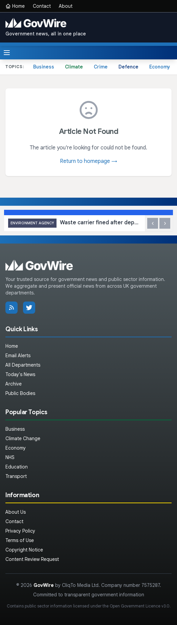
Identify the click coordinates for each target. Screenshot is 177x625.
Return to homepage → (88, 161)
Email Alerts (17, 355)
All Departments (22, 365)
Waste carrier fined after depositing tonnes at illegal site (74, 223)
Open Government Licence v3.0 (140, 605)
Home (15, 6)
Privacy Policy (20, 531)
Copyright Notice (24, 550)
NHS (10, 457)
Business (43, 67)
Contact (42, 6)
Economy (159, 67)
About (65, 6)
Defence (128, 67)
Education (16, 467)
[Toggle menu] (7, 52)
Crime (101, 67)
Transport (16, 476)
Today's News (20, 374)
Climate (74, 67)
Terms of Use (19, 540)
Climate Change (22, 438)
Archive (13, 384)
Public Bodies (20, 393)
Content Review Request (32, 559)
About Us (15, 512)
